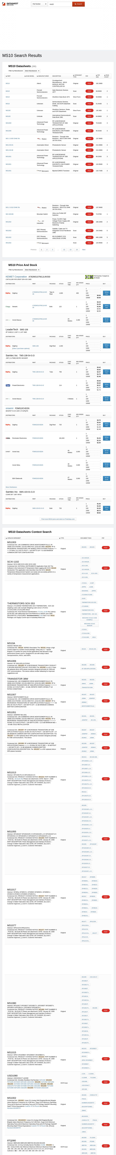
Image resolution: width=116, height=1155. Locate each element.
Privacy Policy (35, 1147)
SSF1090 (17, 991)
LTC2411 (40, 597)
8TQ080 (91, 1034)
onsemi (10, 408)
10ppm (93, 582)
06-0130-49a (19, 751)
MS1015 (84, 961)
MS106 (90, 1061)
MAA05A (48, 1099)
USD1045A (30, 986)
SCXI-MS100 (85, 558)
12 (64, 250)
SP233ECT (85, 916)
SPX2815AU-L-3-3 (87, 788)
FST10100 (37, 991)
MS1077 (84, 862)
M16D (95, 1086)
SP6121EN (92, 862)
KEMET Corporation (17, 276)
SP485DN (94, 839)
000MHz (84, 680)
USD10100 (44, 991)
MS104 (84, 1061)
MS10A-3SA (92, 628)
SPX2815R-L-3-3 (86, 794)
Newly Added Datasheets (21, 1147)
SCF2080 (24, 989)
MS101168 (85, 1080)
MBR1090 (92, 1040)
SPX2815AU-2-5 (86, 815)
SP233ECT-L (85, 919)
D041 (83, 1074)
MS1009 (84, 1031)
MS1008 (84, 722)
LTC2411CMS (93, 613)
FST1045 (10, 986)
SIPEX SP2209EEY (87, 967)
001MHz (84, 715)
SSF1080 (30, 989)
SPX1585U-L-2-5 (86, 749)
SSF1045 (23, 986)
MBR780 (84, 1037)
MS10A (84, 628)
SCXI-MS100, (85, 564)
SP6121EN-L (85, 865)
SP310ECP (85, 931)
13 (70, 250)
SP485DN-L (85, 842)
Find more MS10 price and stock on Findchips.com (58, 519)
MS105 (90, 1064)
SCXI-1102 (85, 567)
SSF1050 (51, 986)
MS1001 (84, 659)
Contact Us (91, 1147)
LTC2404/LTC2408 (87, 585)
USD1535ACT (94, 987)
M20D (83, 1089)
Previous (34, 250)
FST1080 (17, 989)
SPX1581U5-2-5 (86, 767)
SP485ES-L (94, 851)
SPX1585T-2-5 (86, 740)
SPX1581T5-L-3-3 (87, 755)
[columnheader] (14, 76)
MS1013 (84, 734)
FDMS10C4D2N (37, 425)
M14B (89, 1083)
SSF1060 (24, 987)
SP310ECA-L (85, 928)
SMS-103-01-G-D (38, 508)
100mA (91, 662)
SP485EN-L (85, 851)
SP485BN (92, 830)
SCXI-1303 (95, 561)
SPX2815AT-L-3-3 (87, 782)
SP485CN (94, 833)
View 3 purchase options (21, 348)
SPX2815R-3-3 (86, 791)
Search (78, 4)
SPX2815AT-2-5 (86, 812)
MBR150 (84, 1067)
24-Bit (46, 597)
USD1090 (23, 991)
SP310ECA (85, 925)
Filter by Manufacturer (16, 71)
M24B (89, 1089)
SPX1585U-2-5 (86, 746)
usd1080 (84, 987)
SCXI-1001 (85, 570)
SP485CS (94, 836)
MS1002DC (85, 1014)
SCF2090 (10, 991)
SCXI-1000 (94, 567)
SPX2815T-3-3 (86, 797)
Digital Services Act (80, 1147)
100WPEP (84, 698)
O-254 (83, 980)
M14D (95, 1083)
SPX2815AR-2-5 (86, 806)
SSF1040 (42, 984)
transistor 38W (87, 665)
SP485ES (94, 848)
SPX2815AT (92, 803)
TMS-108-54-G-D (38, 372)
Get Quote (106, 320)
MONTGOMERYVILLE (88, 683)
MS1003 (84, 547)
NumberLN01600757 (14, 1008)
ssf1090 (84, 990)
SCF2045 (17, 986)
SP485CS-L (85, 839)
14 (76, 250)
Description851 (87, 1006)
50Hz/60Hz (85, 582)
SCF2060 (17, 987)
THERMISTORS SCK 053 (89, 591)
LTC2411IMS (85, 616)
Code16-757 (29, 1006)
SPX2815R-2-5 (86, 818)
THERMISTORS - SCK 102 (89, 600)
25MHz (84, 1009)
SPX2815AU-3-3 (86, 785)
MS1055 (84, 772)
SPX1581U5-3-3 (86, 758)
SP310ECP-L (85, 934)
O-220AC (90, 980)
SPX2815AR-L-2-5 (87, 809)
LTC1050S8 (85, 594)
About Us (100, 1147)
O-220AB (84, 984)
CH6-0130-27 (93, 913)
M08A (92, 1080)
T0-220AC (92, 984)
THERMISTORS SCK (88, 597)
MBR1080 (92, 1037)
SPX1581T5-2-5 (86, 764)
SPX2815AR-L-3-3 (87, 775)
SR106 (91, 1070)
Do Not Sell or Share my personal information (57, 1147)
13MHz (84, 1026)
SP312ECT (85, 938)
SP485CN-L (85, 836)
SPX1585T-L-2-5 (86, 743)
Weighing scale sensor (89, 609)
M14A (83, 1083)
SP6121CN (85, 868)
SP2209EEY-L (86, 964)
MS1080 (84, 913)
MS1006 (84, 644)
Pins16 (37, 1006)
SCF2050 (44, 986)
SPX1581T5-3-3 (86, 752)
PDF (89, 83)
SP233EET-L (94, 922)
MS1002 (84, 997)
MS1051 (84, 695)
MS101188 (92, 1101)
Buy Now (107, 293)
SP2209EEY (92, 961)
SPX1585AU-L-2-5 (87, 737)
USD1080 (37, 989)
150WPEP (91, 677)
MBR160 (84, 1070)
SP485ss (92, 845)
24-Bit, (84, 588)
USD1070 (10, 989)
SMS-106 (35, 346)
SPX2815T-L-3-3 (86, 800)
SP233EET (85, 922)
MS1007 (84, 674)
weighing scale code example (89, 604)
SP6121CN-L (85, 872)
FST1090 (50, 989)
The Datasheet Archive (10, 4)
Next (82, 250)
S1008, (43, 1037)
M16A (83, 1086)
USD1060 (37, 987)
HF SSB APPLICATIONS (88, 647)
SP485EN (94, 842)
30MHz (84, 662)
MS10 (93, 616)
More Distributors (11, 487)
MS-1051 (92, 698)
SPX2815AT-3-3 (86, 779)
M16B (89, 1086)
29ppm (84, 578)
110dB (90, 578)
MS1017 (84, 830)
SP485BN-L (85, 833)
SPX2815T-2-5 (86, 822)
